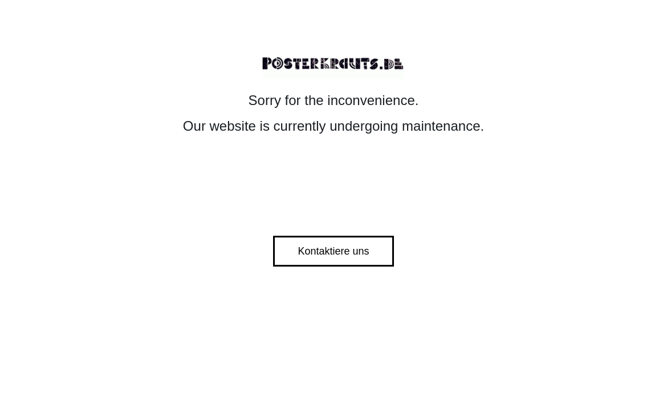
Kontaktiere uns (333, 251)
